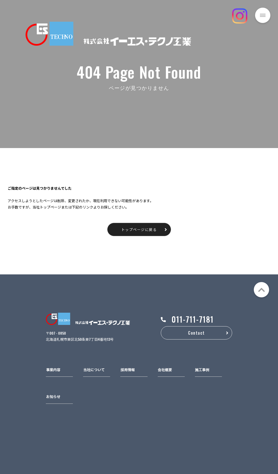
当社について (94, 369)
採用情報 (128, 369)
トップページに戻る (139, 229)
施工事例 (202, 369)
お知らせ (53, 396)
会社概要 (165, 369)
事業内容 (53, 369)
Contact (196, 333)
